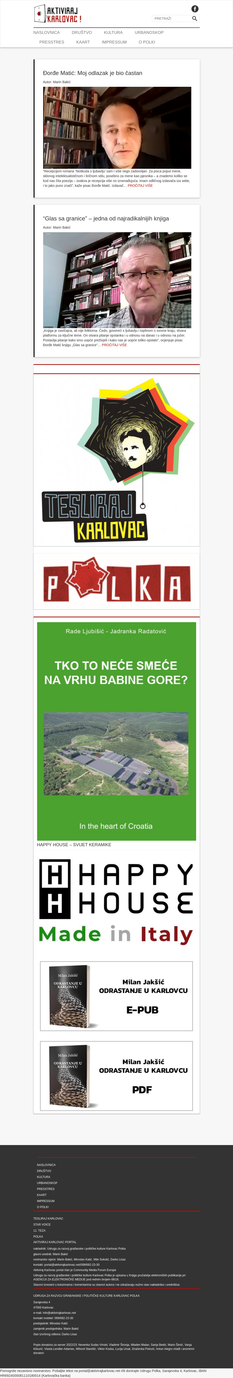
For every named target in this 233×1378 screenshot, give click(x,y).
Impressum (114, 42)
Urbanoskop (149, 32)
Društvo (82, 32)
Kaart (83, 42)
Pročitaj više (140, 186)
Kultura (113, 32)
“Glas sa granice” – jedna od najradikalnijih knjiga (106, 218)
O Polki (147, 42)
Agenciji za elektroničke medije (59, 1279)
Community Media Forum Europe (94, 1270)
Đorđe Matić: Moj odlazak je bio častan (92, 73)
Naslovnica (46, 32)
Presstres (52, 42)
